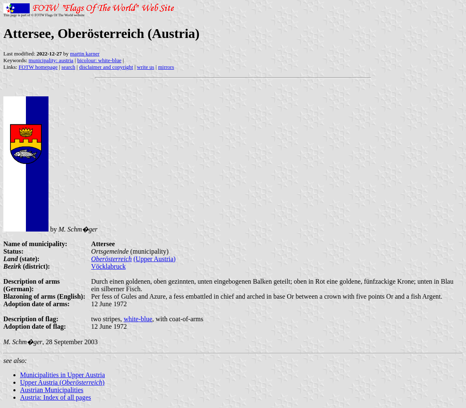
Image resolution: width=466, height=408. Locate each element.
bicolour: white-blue (99, 60)
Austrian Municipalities (52, 389)
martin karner (84, 53)
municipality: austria (50, 60)
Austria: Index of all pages (55, 397)
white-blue (138, 318)
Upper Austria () (62, 382)
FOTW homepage (37, 67)
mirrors (166, 67)
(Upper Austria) (154, 258)
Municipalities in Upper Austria (62, 374)
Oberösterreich (111, 258)
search (68, 67)
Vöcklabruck (108, 266)
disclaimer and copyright (106, 67)
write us (146, 67)
